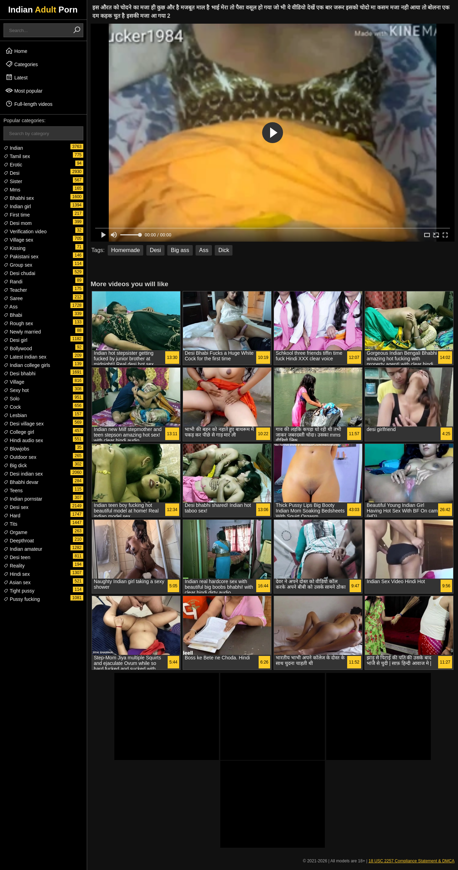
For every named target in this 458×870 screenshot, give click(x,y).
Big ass (180, 250)
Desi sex (16, 507)
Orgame (15, 532)
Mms (11, 190)
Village (13, 382)
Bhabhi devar (20, 482)
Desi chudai (19, 273)
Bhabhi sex (18, 198)
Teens (13, 490)
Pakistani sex (20, 256)
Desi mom (17, 223)
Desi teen (16, 557)
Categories (21, 64)
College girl (18, 432)
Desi (11, 173)
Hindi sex (16, 574)
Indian (13, 148)
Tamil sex (16, 156)
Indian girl (17, 206)
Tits (10, 524)
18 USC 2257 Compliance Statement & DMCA (411, 861)
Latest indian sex (24, 357)
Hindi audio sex (23, 440)
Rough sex (18, 323)
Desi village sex (23, 423)
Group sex (17, 265)
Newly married (22, 332)
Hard (11, 515)
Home (16, 51)
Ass (10, 306)
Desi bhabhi (19, 373)
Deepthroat (18, 540)
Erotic (12, 164)
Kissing (14, 248)
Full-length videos (29, 104)
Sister (12, 181)
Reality (14, 566)
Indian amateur (22, 549)
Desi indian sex (23, 474)
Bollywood (17, 348)
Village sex (18, 240)
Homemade (125, 250)
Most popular (24, 90)
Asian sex (17, 582)
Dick (223, 250)
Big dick (15, 465)
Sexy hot (16, 390)
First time (16, 215)
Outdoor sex (19, 457)
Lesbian (15, 415)
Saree (13, 298)
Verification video (25, 231)
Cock (12, 407)
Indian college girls (26, 365)
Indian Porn (42, 9)
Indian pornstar (22, 499)
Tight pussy (19, 591)
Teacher (15, 290)
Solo (11, 398)
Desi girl (15, 340)
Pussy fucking (21, 599)
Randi (12, 281)
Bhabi (12, 315)
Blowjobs (16, 449)
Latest (16, 77)
